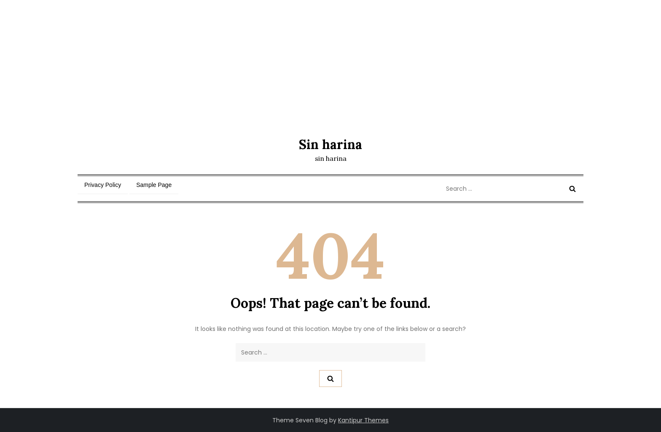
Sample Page (154, 184)
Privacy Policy (102, 184)
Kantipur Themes (363, 420)
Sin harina (330, 144)
